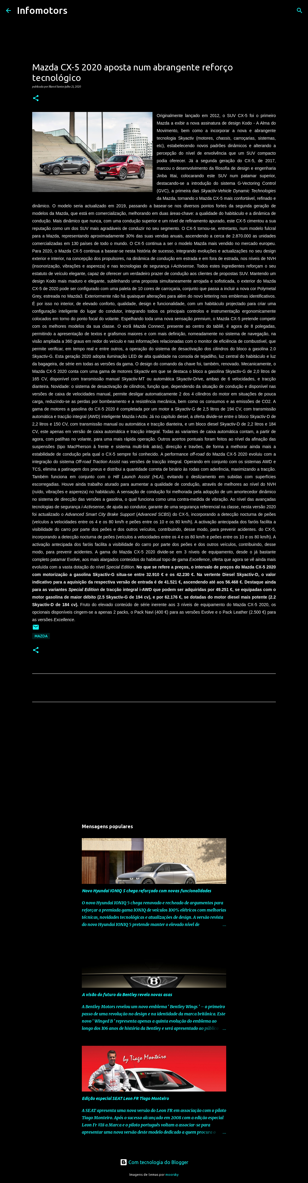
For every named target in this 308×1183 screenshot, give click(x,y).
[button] (35, 98)
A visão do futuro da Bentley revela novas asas (127, 994)
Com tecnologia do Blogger (154, 1162)
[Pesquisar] (75, 10)
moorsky (172, 1174)
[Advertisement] (154, 763)
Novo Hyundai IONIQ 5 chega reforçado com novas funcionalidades (146, 890)
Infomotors (42, 10)
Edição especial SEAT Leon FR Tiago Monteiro (125, 1098)
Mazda (41, 636)
